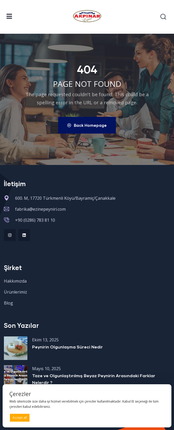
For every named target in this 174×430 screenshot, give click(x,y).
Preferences (153, 417)
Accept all (20, 417)
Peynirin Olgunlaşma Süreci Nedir (67, 346)
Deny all (86, 417)
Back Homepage (87, 125)
